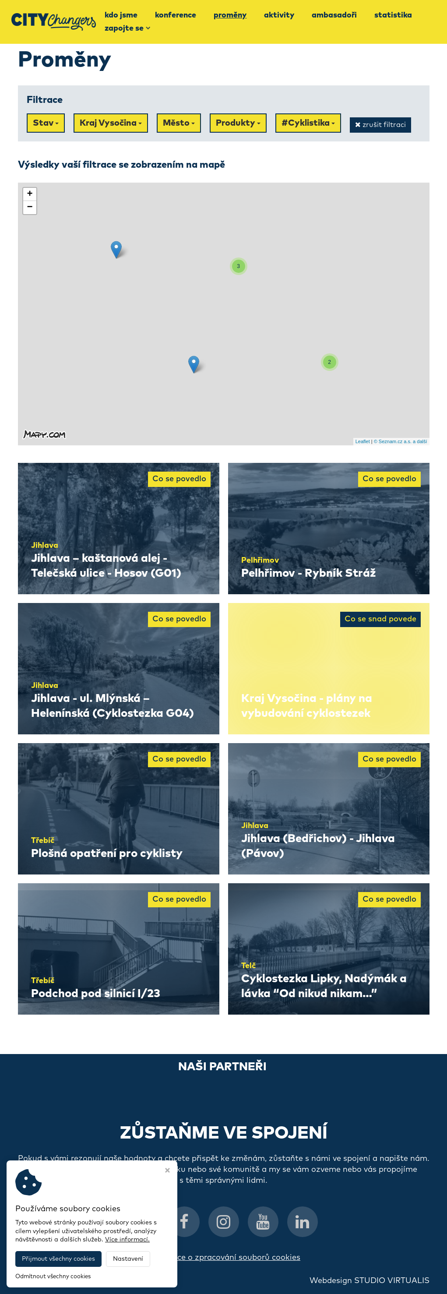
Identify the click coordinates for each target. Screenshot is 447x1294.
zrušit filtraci (380, 124)
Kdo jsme (121, 15)
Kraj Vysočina (111, 123)
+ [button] (29, 194)
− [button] (29, 207)
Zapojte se (128, 28)
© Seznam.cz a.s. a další (400, 441)
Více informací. (127, 1240)
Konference (175, 15)
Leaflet (362, 441)
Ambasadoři (334, 15)
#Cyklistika (308, 123)
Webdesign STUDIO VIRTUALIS (369, 1281)
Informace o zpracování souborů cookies (223, 1258)
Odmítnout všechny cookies (53, 1277)
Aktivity (279, 15)
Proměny (230, 15)
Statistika (393, 15)
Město (179, 123)
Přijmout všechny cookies (58, 1259)
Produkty (238, 123)
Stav (46, 123)
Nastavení (128, 1259)
